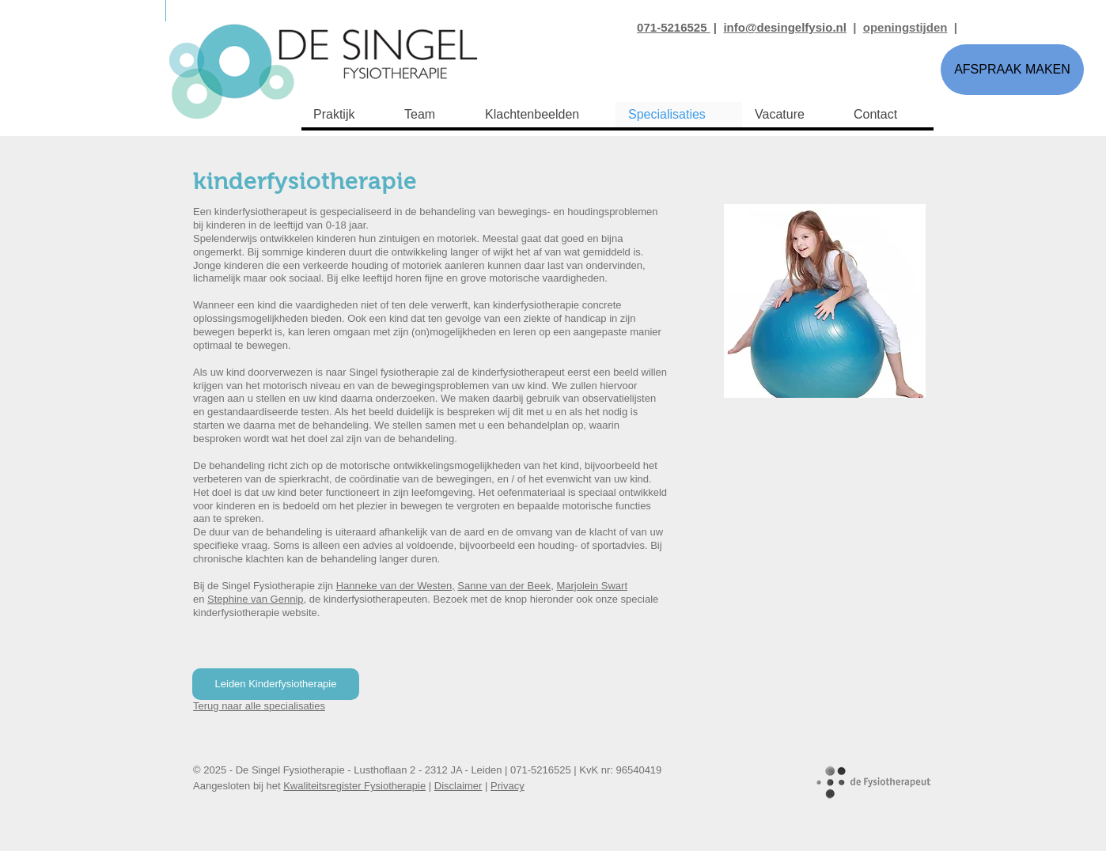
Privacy (508, 786)
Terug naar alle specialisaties (259, 706)
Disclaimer (458, 786)
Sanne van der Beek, (505, 586)
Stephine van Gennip (255, 599)
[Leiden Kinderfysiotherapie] (275, 684)
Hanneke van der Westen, (395, 586)
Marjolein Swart (591, 586)
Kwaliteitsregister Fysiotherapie (354, 786)
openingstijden (905, 27)
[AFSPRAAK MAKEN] (1012, 69)
